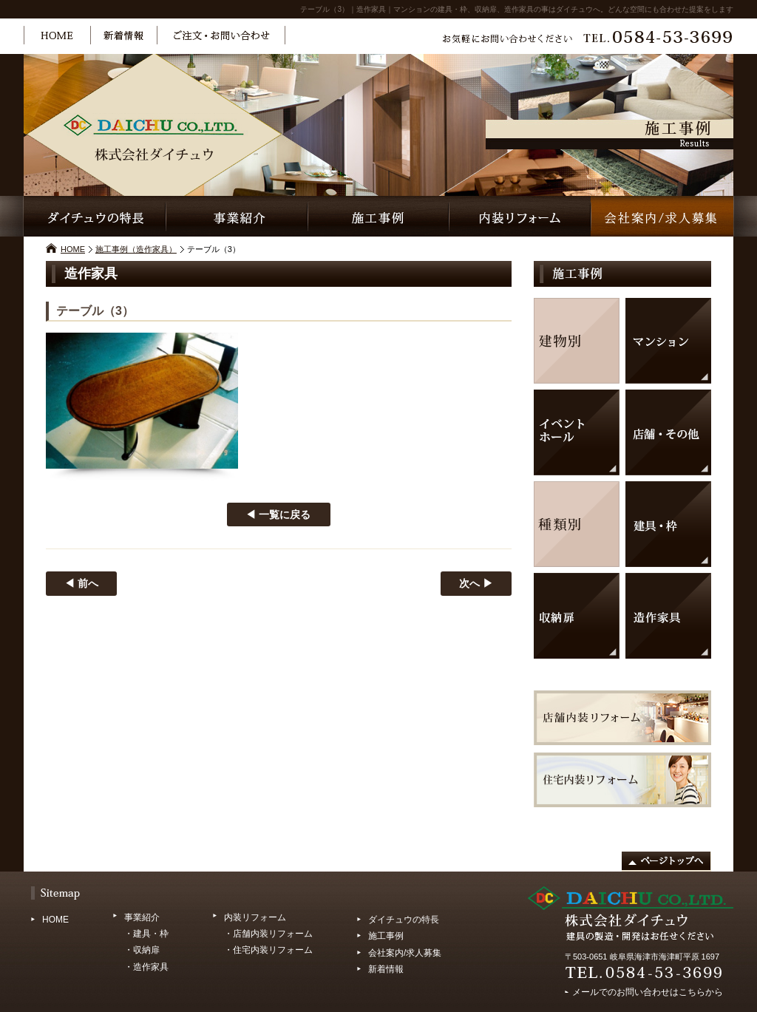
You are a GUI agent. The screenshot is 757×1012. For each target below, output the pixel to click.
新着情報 (386, 969)
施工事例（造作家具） (136, 249)
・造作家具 (146, 967)
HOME (73, 249)
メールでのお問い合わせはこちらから (647, 990)
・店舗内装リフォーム (268, 933)
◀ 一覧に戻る (277, 514)
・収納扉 (142, 950)
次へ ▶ (476, 583)
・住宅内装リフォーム (268, 950)
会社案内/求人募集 (404, 953)
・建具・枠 (146, 933)
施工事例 (386, 936)
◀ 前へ (81, 583)
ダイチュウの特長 (403, 919)
